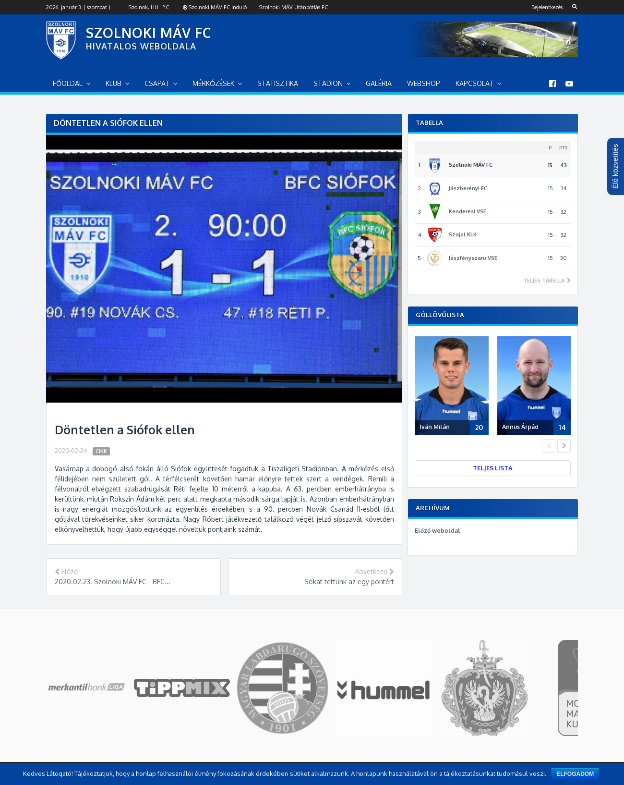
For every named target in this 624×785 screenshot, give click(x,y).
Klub (113, 83)
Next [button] (564, 446)
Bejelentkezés (547, 7)
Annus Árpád (520, 426)
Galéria (379, 83)
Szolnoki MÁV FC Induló (215, 7)
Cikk (101, 451)
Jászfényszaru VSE (473, 258)
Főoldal (68, 83)
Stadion (328, 83)
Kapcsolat (474, 83)
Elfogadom (575, 774)
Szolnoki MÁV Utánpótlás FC (293, 7)
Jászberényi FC (468, 188)
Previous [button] (548, 446)
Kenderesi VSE (467, 211)
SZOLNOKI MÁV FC (148, 32)
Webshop (423, 83)
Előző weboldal (437, 530)
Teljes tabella (544, 280)
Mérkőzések (213, 83)
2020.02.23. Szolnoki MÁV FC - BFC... (112, 581)
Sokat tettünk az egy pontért (349, 581)
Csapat (156, 83)
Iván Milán (435, 426)
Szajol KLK (463, 234)
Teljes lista (493, 468)
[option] (454, 387)
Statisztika (277, 83)
